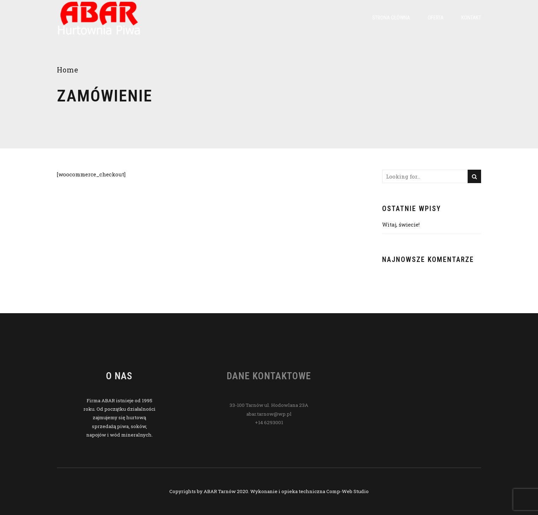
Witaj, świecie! (401, 224)
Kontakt (471, 17)
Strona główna (391, 17)
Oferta (436, 17)
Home (67, 69)
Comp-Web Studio (347, 491)
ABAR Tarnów (220, 491)
